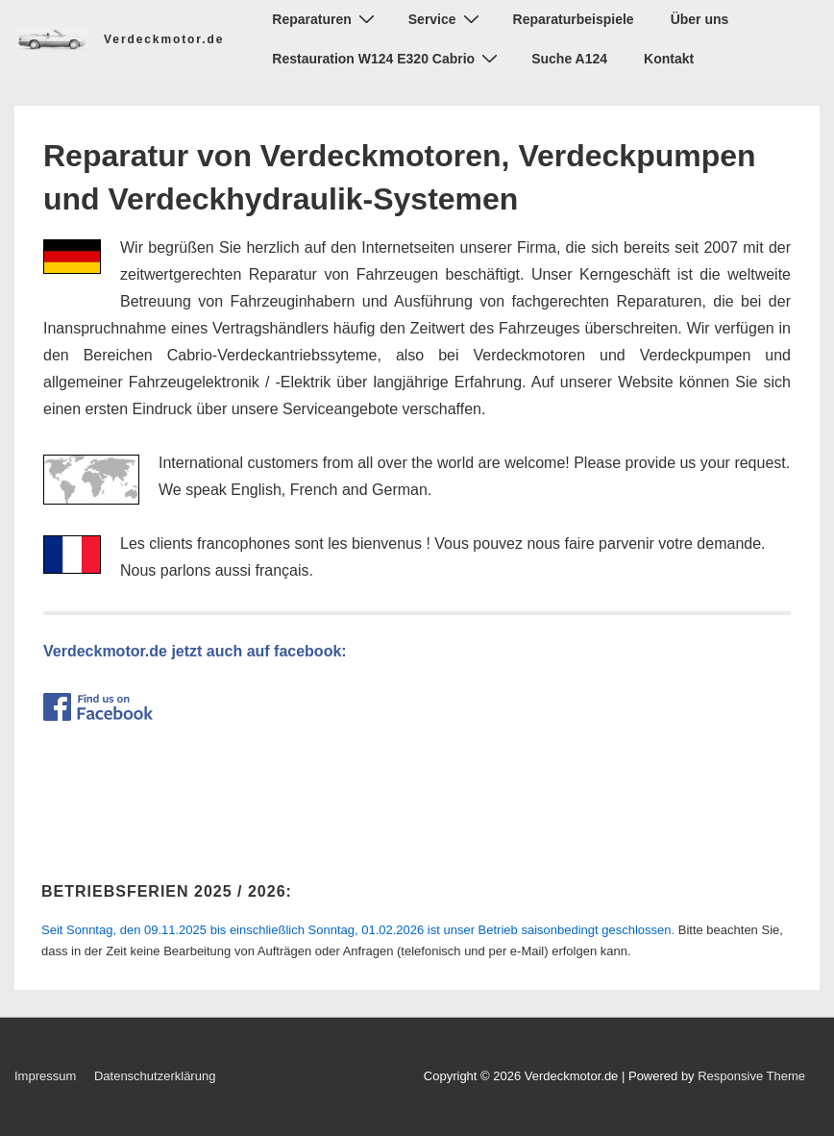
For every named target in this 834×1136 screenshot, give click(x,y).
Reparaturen (325, 19)
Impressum (45, 1076)
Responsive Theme (751, 1076)
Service (446, 19)
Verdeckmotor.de (164, 39)
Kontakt (669, 58)
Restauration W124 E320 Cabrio (387, 58)
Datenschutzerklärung (154, 1076)
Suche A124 (569, 58)
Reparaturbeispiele (573, 19)
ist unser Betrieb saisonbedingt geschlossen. (358, 930)
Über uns (700, 19)
